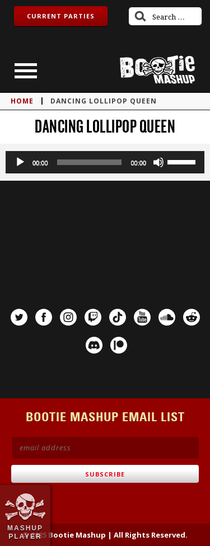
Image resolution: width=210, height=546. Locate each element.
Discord (94, 345)
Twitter (19, 317)
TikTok (117, 317)
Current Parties (61, 16)
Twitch (93, 317)
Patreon (118, 345)
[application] (105, 162)
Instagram (68, 317)
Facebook (43, 317)
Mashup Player (25, 532)
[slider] (89, 162)
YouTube (142, 317)
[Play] (20, 162)
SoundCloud (166, 317)
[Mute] (158, 162)
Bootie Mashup (157, 69)
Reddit (191, 317)
